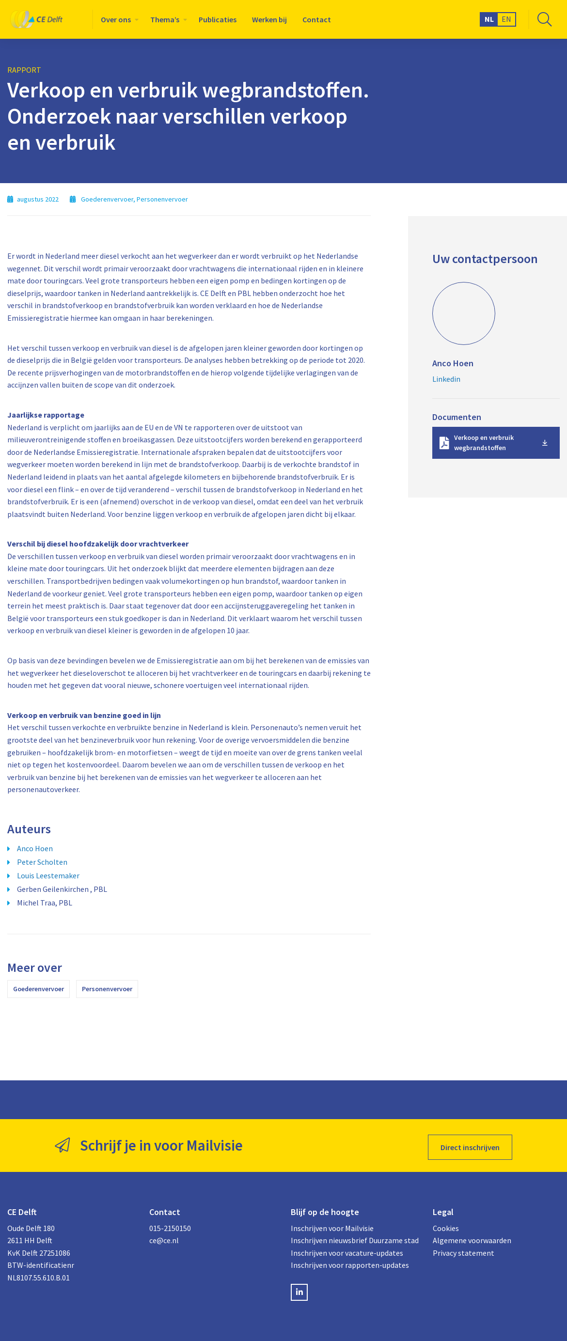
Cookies (446, 1224)
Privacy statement (463, 1249)
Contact (316, 19)
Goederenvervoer (38, 988)
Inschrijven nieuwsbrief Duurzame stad (354, 1237)
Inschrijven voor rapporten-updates (350, 1261)
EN (506, 19)
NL (489, 19)
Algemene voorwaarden (472, 1237)
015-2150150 (170, 1224)
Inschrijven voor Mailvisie (332, 1224)
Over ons (116, 19)
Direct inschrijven (470, 1144)
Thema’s (164, 19)
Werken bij (269, 19)
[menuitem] (117, 19)
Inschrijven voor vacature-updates (347, 1249)
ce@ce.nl (164, 1237)
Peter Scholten (42, 862)
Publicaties (217, 19)
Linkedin (446, 379)
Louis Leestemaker (48, 875)
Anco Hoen (35, 848)
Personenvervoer (107, 988)
